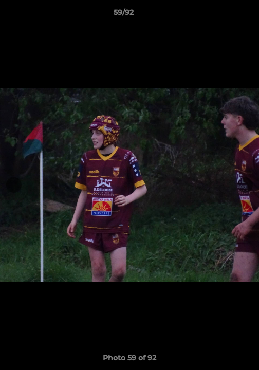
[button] (222, 15)
